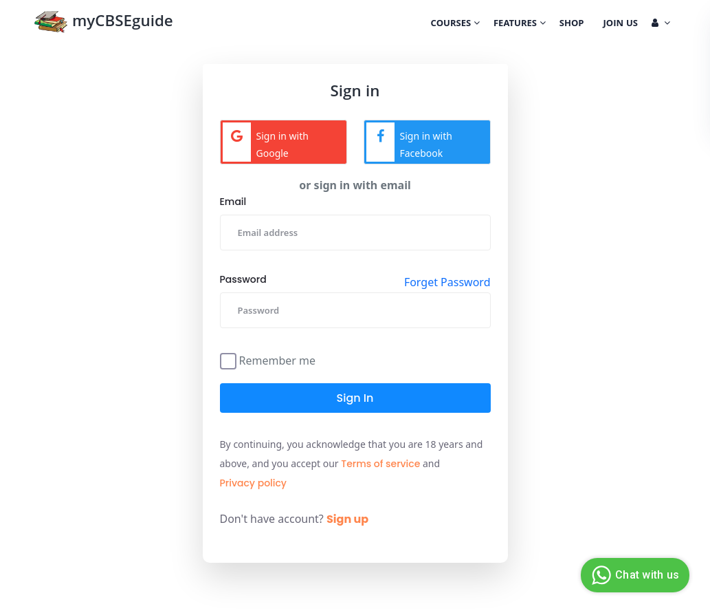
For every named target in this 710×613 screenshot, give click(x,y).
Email (233, 201)
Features (519, 24)
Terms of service (380, 464)
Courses (455, 24)
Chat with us (633, 575)
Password (243, 279)
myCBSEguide (103, 23)
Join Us (620, 24)
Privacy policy (253, 483)
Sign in (355, 398)
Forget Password (447, 282)
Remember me (277, 359)
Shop (571, 24)
